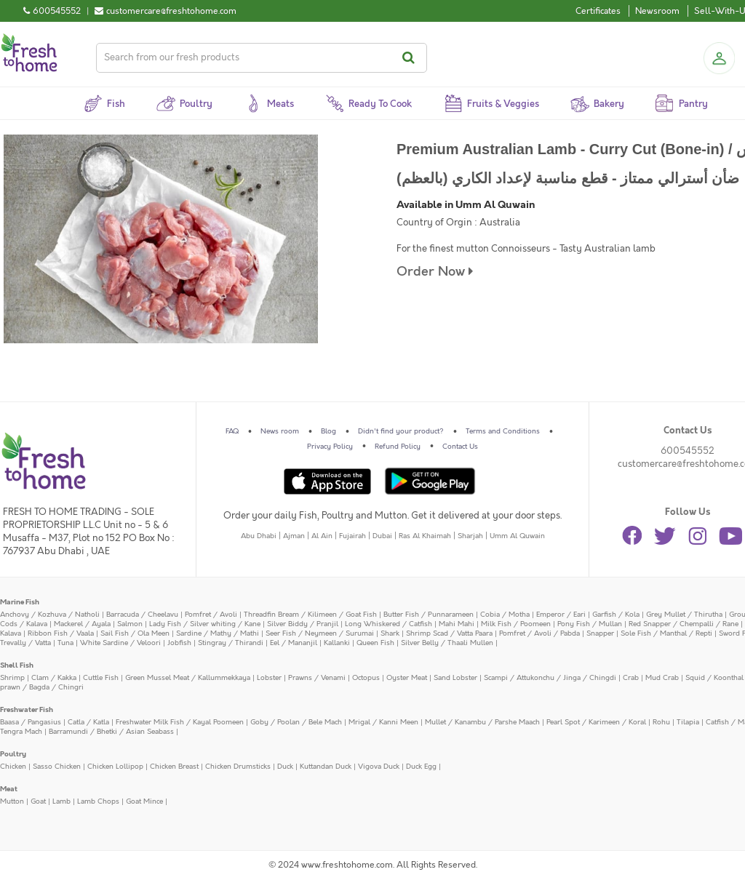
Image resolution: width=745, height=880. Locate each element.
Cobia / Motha (505, 614)
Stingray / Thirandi (230, 643)
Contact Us (460, 446)
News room (279, 431)
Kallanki (337, 643)
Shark (390, 633)
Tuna (65, 643)
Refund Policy (398, 446)
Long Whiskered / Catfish (388, 624)
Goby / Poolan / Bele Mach (296, 722)
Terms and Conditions (503, 431)
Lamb (61, 801)
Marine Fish (19, 602)
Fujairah (352, 536)
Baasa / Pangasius (30, 722)
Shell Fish (16, 665)
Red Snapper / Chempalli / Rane (683, 624)
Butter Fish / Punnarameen (428, 614)
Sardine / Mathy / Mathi (217, 633)
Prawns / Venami (317, 678)
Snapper (600, 633)
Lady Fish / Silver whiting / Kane (204, 624)
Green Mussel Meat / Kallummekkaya (187, 678)
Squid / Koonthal (714, 678)
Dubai (382, 536)
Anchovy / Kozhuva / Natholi (50, 614)
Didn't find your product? (401, 431)
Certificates (598, 11)
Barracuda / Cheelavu (142, 614)
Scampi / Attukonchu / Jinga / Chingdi (550, 678)
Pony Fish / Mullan (589, 624)
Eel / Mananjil (293, 643)
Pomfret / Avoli (211, 614)
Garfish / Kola (616, 614)
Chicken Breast (174, 766)
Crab (631, 678)
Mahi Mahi (456, 624)
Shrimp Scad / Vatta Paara (449, 633)
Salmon (130, 624)
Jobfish (179, 643)
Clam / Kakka (53, 678)
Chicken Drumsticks (238, 766)
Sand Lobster (455, 678)
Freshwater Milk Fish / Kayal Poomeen (180, 722)
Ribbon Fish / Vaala (61, 633)
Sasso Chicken (57, 766)
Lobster (269, 678)
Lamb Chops (98, 801)
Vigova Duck (378, 766)
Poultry (13, 754)
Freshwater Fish (26, 710)
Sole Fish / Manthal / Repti (666, 633)
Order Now (435, 272)
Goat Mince (144, 801)
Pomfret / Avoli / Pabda (539, 633)
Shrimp (12, 678)
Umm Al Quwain (517, 536)
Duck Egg (421, 766)
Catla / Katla (88, 722)
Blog (328, 431)
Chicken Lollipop (115, 766)
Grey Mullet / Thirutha (684, 614)
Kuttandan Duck (325, 766)
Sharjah (470, 536)
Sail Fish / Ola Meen (135, 633)
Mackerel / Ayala (82, 624)
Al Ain (321, 536)
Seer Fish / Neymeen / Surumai (320, 633)
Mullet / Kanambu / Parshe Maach (482, 722)
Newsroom (657, 11)
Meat (8, 789)
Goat (38, 801)
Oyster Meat (406, 678)
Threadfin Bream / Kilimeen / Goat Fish (310, 614)
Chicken (13, 766)
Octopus (366, 678)
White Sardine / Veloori (120, 643)
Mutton (12, 801)
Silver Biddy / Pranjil (302, 624)
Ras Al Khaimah (425, 536)
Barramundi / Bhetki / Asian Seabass (111, 732)
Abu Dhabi (258, 536)
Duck (285, 766)
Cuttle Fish (101, 678)
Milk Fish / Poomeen (516, 624)
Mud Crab (662, 678)
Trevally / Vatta (25, 643)
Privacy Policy (330, 446)
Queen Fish (375, 643)
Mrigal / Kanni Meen (383, 722)
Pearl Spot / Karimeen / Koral (596, 722)
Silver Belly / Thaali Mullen (447, 643)
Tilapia (688, 722)
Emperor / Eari (561, 614)
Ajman (294, 536)
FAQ (232, 431)
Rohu (661, 722)
